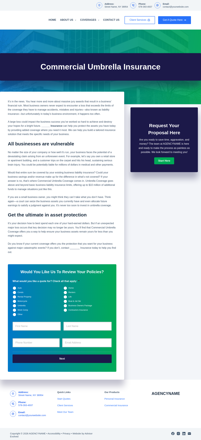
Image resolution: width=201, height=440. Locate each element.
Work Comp (23, 310)
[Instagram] (178, 431)
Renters (71, 292)
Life (70, 297)
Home (52, 20)
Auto (20, 288)
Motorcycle (22, 301)
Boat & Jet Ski (74, 301)
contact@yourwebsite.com (176, 7)
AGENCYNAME (166, 391)
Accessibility (54, 431)
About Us (69, 20)
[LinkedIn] (183, 431)
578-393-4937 (145, 7)
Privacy (66, 431)
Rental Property (24, 297)
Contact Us (111, 20)
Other (20, 314)
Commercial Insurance (116, 403)
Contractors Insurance (78, 310)
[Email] (189, 431)
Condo (20, 292)
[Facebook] (172, 431)
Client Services (140, 20)
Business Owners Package (80, 305)
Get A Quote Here (174, 20)
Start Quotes (64, 396)
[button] (164, 160)
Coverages (90, 20)
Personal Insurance (114, 396)
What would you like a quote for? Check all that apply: (46, 281)
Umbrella (21, 305)
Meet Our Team (65, 410)
